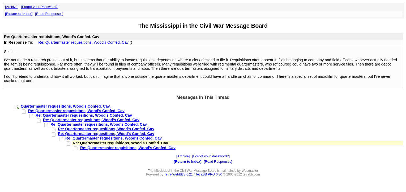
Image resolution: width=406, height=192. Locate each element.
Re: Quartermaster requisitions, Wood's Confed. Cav (128, 148)
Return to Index (18, 14)
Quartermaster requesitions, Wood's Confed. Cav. (66, 106)
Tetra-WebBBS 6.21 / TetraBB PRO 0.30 (193, 174)
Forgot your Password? (40, 7)
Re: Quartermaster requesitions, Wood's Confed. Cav (83, 42)
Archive (12, 7)
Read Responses (49, 14)
